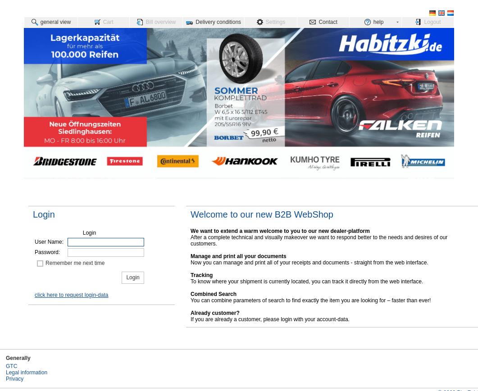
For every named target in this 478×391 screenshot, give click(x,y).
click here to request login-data (71, 295)
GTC (11, 366)
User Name (48, 242)
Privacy (14, 379)
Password (47, 252)
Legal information (26, 372)
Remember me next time (75, 263)
